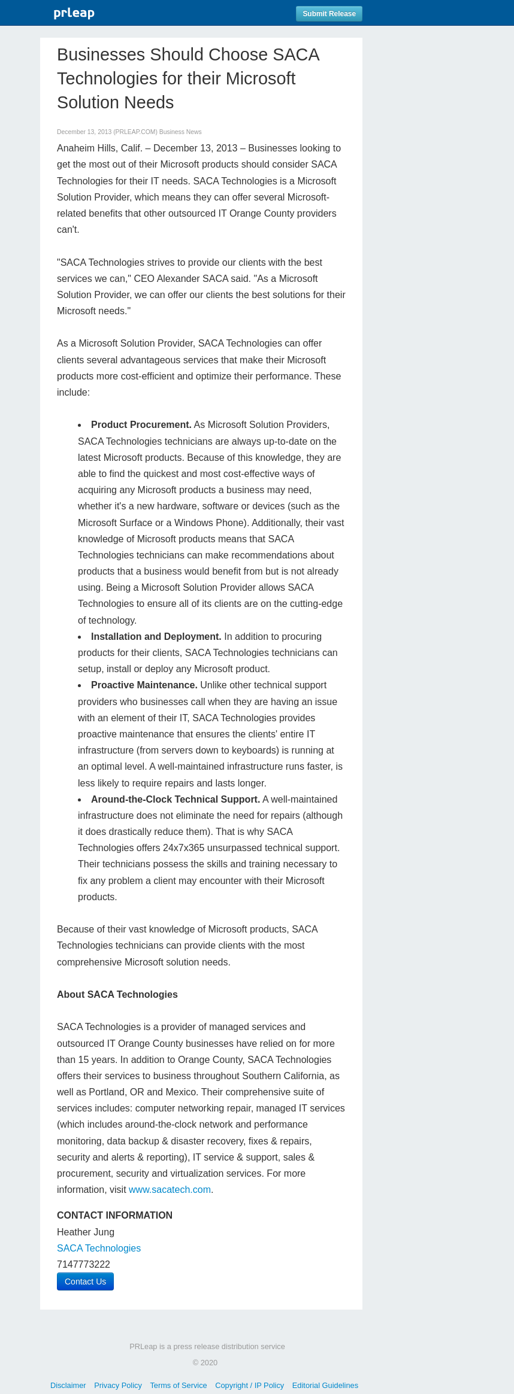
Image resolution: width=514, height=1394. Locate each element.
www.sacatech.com (170, 1190)
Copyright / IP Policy (249, 1385)
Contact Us (85, 1281)
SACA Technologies (99, 1248)
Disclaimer (68, 1385)
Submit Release (329, 14)
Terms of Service (178, 1385)
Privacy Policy (118, 1385)
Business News (180, 132)
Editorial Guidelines (325, 1385)
